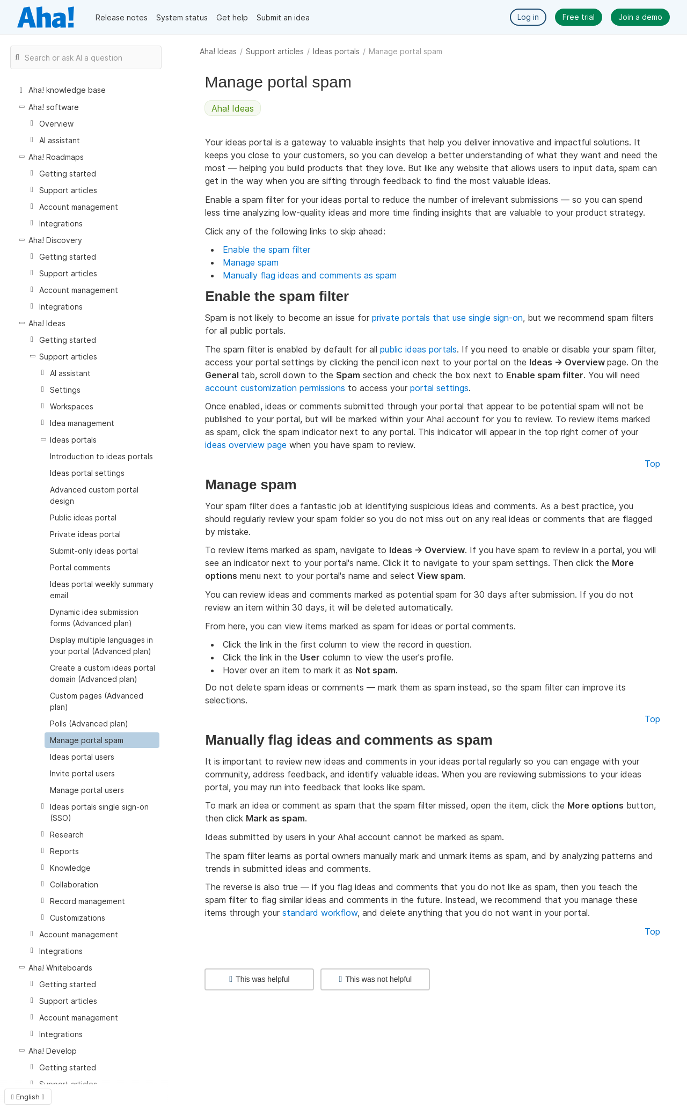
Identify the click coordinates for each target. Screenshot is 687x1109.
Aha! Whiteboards (60, 967)
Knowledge (70, 867)
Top (652, 463)
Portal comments (80, 567)
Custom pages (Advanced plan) (96, 701)
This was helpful (259, 979)
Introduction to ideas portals (101, 456)
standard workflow (319, 912)
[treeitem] (102, 740)
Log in (528, 16)
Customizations (77, 917)
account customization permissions (275, 388)
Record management (87, 901)
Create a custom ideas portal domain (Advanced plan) (102, 673)
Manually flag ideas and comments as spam (310, 275)
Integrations (61, 223)
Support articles (275, 51)
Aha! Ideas (218, 51)
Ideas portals (336, 51)
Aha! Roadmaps (56, 156)
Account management (78, 206)
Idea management (82, 423)
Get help (232, 17)
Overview (56, 123)
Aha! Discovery (55, 240)
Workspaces (71, 406)
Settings (65, 389)
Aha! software (53, 107)
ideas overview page (246, 444)
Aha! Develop (52, 1050)
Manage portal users (87, 790)
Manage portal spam (86, 740)
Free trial (578, 16)
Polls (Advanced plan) (89, 723)
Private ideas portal (85, 534)
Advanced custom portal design (94, 495)
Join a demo (640, 16)
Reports (64, 851)
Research (67, 834)
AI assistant (59, 140)
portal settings (439, 388)
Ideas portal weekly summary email (102, 589)
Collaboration (74, 884)
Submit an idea (283, 17)
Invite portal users (82, 773)
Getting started (67, 173)
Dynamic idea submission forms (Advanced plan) (94, 617)
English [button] (28, 1096)
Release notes (122, 17)
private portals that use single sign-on (447, 317)
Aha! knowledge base (67, 89)
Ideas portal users (82, 756)
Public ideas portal (83, 517)
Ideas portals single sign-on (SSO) (99, 812)
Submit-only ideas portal (94, 550)
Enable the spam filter (266, 249)
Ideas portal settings (87, 473)
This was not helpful (375, 979)
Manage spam (251, 262)
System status (182, 17)
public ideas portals (418, 349)
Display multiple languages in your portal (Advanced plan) (101, 645)
